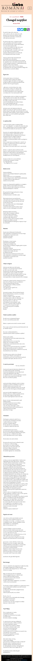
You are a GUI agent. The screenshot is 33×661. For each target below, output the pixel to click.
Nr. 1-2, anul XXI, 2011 (14, 16)
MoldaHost (24, 660)
